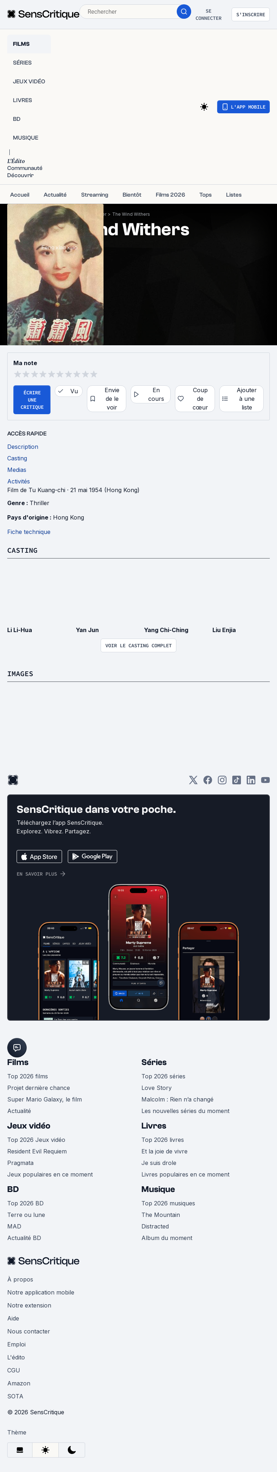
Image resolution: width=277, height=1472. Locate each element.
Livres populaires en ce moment (185, 1174)
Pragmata (20, 1162)
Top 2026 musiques (168, 1203)
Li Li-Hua (19, 630)
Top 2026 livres (162, 1139)
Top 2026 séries (163, 1076)
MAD (14, 1226)
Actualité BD (24, 1237)
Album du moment (166, 1237)
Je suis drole (158, 1162)
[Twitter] (193, 782)
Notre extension (29, 1305)
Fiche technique (28, 531)
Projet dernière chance (38, 1087)
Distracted (155, 1226)
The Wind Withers (131, 214)
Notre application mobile (40, 1292)
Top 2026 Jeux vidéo (36, 1139)
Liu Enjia (224, 630)
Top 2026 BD (25, 1203)
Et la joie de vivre (164, 1151)
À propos (20, 1279)
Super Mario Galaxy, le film (44, 1099)
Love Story (156, 1087)
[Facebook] (207, 782)
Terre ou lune (26, 1214)
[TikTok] (236, 782)
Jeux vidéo (28, 1126)
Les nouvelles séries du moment (185, 1110)
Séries (154, 1062)
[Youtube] (265, 782)
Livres (153, 1126)
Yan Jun (87, 630)
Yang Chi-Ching (166, 630)
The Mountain (160, 1214)
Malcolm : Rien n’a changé (177, 1099)
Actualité (19, 1110)
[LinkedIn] (251, 782)
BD (13, 1189)
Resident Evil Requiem (37, 1151)
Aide (13, 1318)
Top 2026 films (27, 1076)
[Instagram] (222, 782)
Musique (158, 1189)
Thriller (39, 503)
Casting (22, 550)
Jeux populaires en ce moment (50, 1174)
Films (17, 1062)
